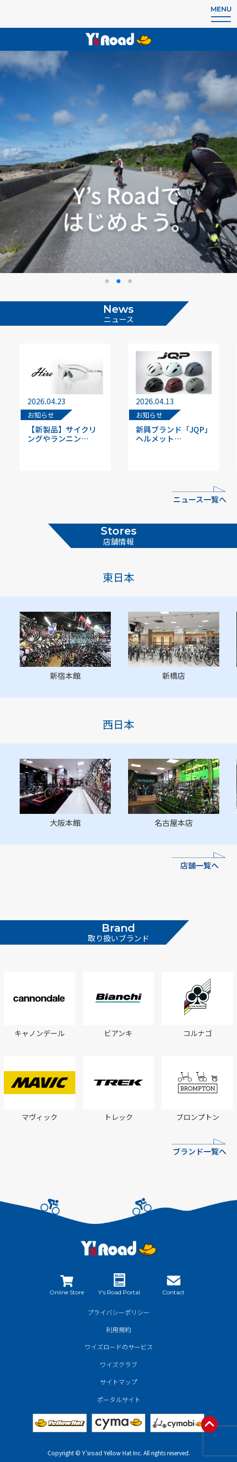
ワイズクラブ (118, 1364)
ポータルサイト (119, 1399)
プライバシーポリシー (118, 1312)
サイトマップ (118, 1381)
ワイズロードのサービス (118, 1346)
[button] (107, 281)
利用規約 (118, 1329)
